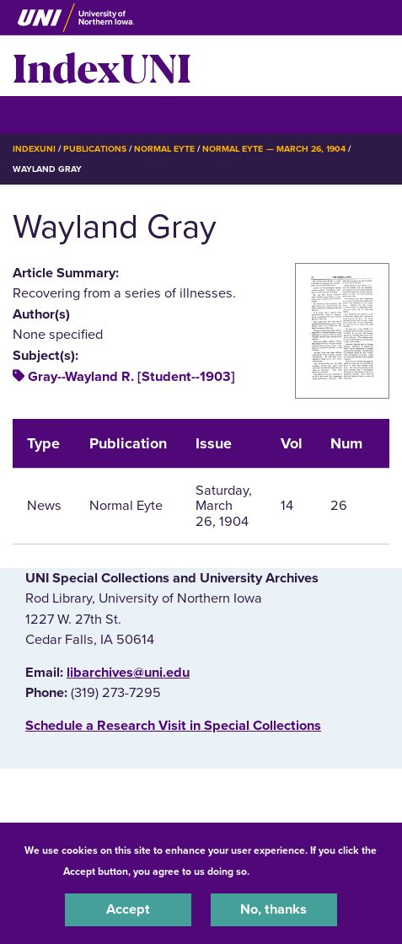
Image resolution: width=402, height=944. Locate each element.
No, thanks (273, 909)
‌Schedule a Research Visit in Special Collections (173, 725)
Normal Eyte (164, 148)
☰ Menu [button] (42, 114)
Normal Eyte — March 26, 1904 (274, 148)
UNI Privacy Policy (297, 871)
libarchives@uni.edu (128, 672)
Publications (94, 148)
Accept (128, 909)
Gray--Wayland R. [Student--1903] (131, 376)
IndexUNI (102, 65)
